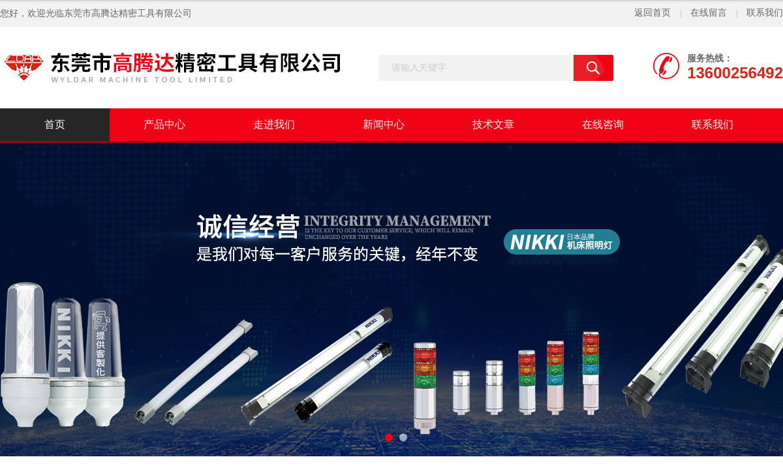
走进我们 (274, 124)
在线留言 (708, 13)
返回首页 (652, 13)
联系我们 (764, 13)
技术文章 (493, 124)
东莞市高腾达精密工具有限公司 (128, 13)
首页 (54, 124)
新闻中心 (384, 124)
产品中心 (164, 124)
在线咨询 (603, 124)
